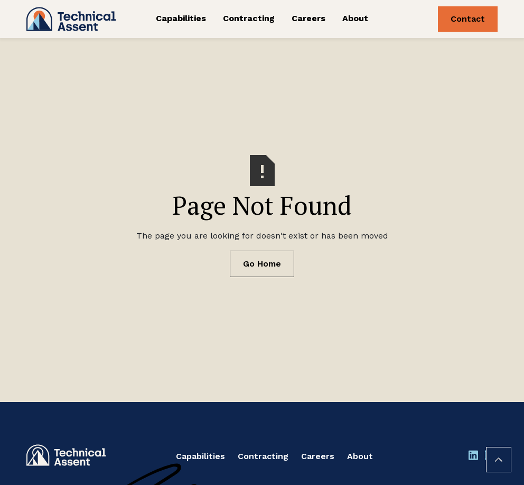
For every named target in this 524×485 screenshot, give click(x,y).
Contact (468, 19)
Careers (308, 18)
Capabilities (181, 18)
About (355, 18)
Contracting (249, 18)
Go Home (262, 264)
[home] (75, 19)
